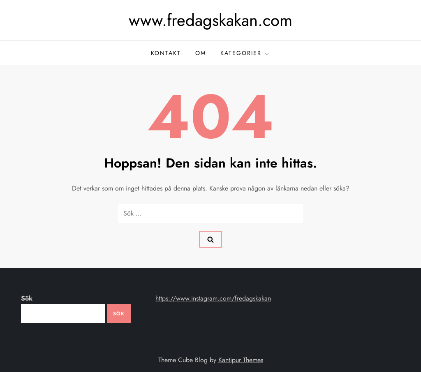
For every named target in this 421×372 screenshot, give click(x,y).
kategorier (245, 53)
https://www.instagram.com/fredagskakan (213, 298)
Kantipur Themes (240, 360)
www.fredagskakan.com (210, 20)
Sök (26, 298)
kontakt (166, 53)
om (200, 53)
